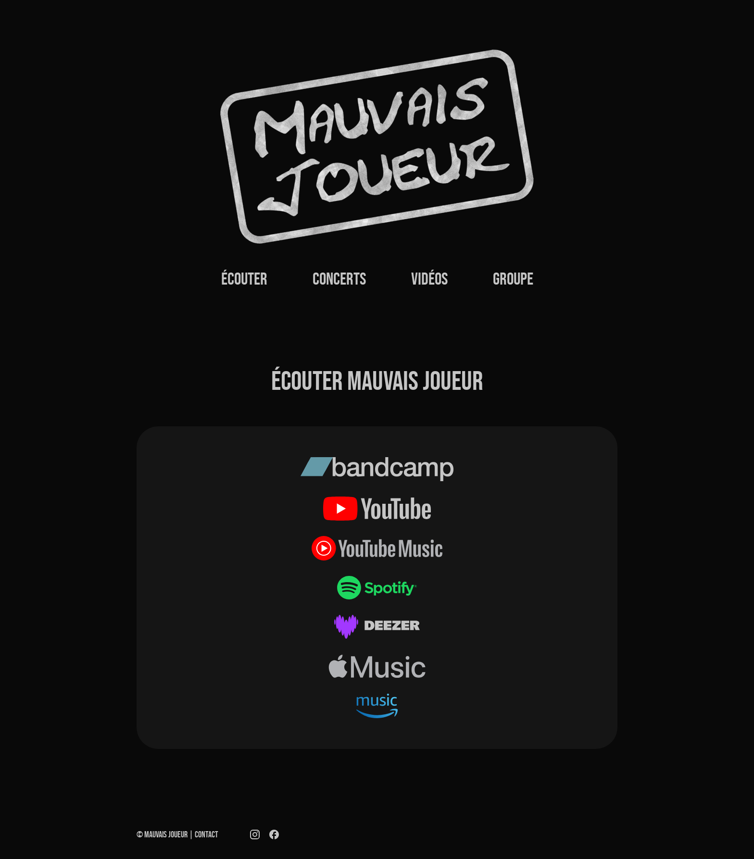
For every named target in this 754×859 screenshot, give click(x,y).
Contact (206, 834)
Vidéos (429, 278)
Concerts (339, 278)
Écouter (244, 278)
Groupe (513, 278)
